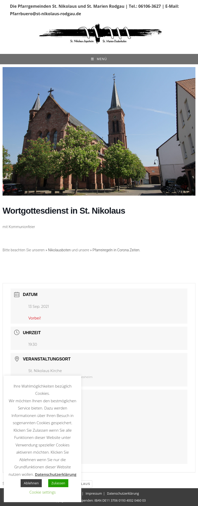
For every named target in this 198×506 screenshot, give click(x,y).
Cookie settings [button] (42, 492)
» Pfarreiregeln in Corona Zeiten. (115, 250)
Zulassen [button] (58, 483)
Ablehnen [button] (31, 483)
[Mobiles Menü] (98, 59)
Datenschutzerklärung (123, 493)
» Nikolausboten (58, 250)
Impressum (94, 493)
